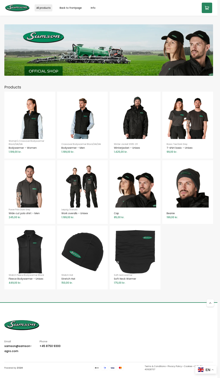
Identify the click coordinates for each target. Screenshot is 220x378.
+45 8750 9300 (50, 346)
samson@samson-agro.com (18, 348)
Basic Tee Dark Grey (188, 148)
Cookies (188, 366)
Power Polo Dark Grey (30, 213)
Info (93, 8)
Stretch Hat (82, 279)
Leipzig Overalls (82, 213)
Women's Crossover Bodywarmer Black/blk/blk (30, 146)
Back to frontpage (71, 8)
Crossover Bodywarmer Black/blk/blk (82, 148)
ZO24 (20, 367)
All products (43, 8)
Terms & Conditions (155, 366)
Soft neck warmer (135, 279)
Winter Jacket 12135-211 (135, 148)
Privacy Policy (175, 366)
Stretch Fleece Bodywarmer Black (30, 279)
